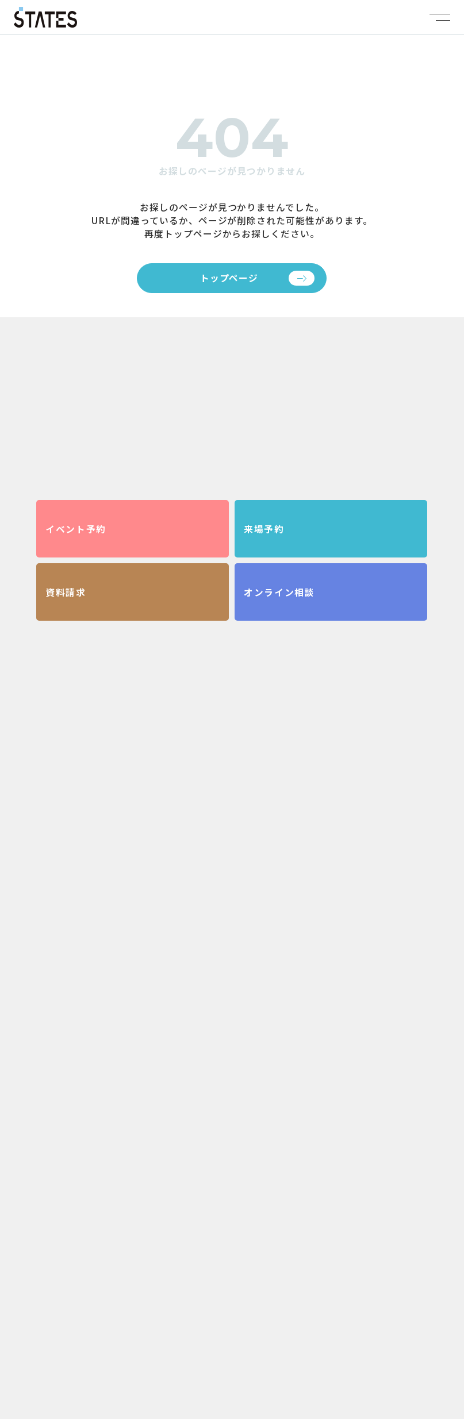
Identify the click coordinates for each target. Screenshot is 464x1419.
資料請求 (65, 592)
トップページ (229, 277)
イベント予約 (75, 529)
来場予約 (264, 529)
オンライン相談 (279, 592)
